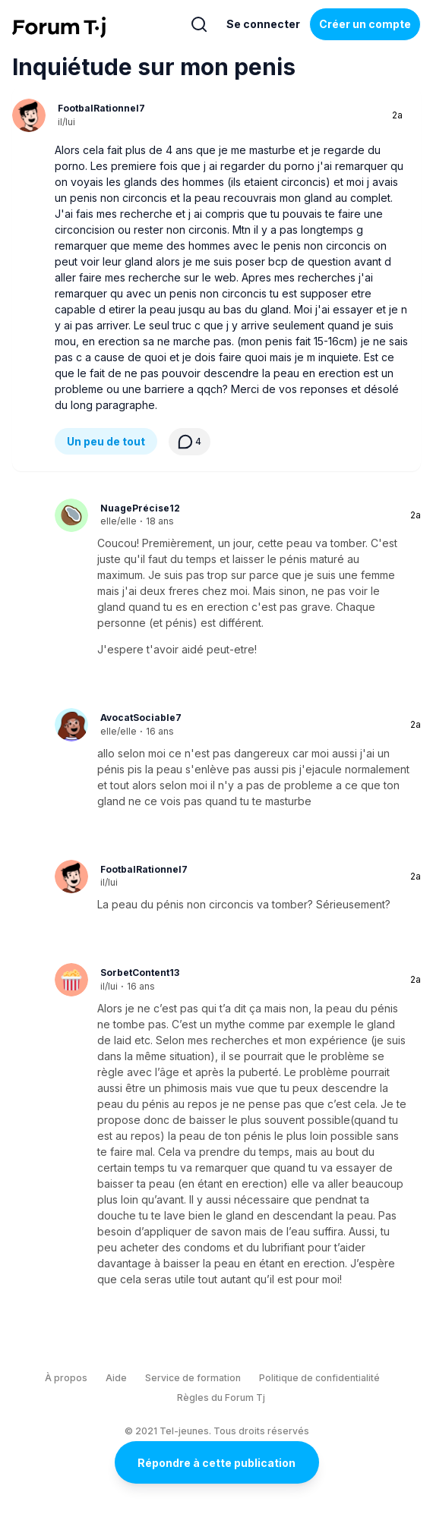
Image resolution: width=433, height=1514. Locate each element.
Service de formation (193, 1377)
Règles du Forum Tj (221, 1397)
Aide (116, 1377)
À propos (66, 1377)
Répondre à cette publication (216, 1462)
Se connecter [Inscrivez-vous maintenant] (263, 23)
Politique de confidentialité (319, 1377)
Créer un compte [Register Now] (365, 23)
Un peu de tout (106, 441)
